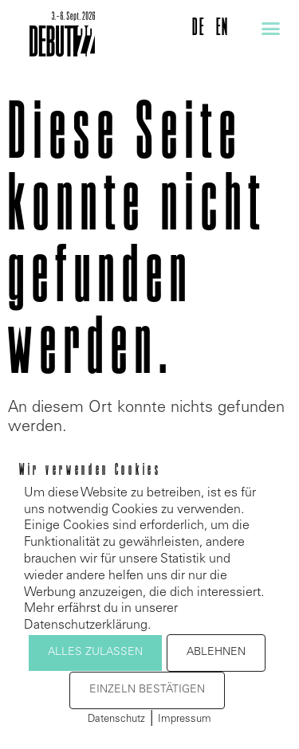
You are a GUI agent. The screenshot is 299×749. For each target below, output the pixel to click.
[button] (271, 29)
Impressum (184, 720)
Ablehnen (216, 652)
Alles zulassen (95, 652)
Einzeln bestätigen (147, 690)
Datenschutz (116, 720)
